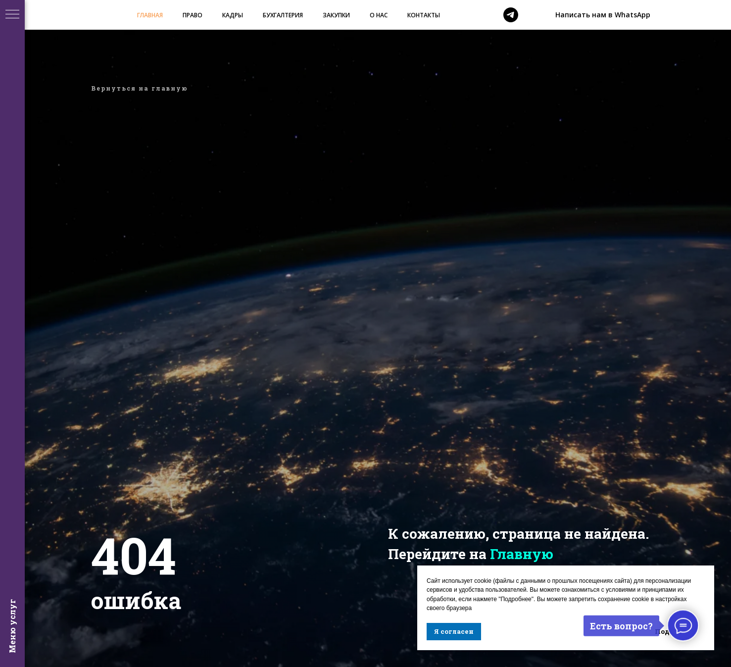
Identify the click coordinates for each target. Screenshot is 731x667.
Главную (521, 554)
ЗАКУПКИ (336, 15)
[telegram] (510, 14)
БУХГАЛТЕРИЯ (283, 15)
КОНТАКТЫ (423, 15)
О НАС (379, 15)
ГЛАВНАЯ (150, 15)
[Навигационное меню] (12, 15)
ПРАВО (192, 15)
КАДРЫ (232, 15)
